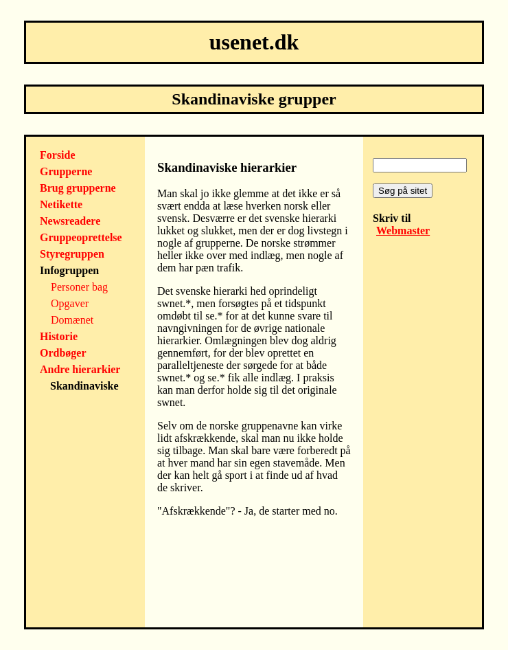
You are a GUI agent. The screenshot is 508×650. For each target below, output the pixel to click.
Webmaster (403, 230)
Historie (59, 336)
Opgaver (70, 303)
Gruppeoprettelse (81, 237)
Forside (58, 155)
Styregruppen (72, 254)
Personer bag (79, 287)
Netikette (61, 204)
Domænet (72, 320)
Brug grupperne (78, 188)
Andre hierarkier (80, 369)
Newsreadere (70, 221)
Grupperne (66, 171)
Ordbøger (63, 353)
